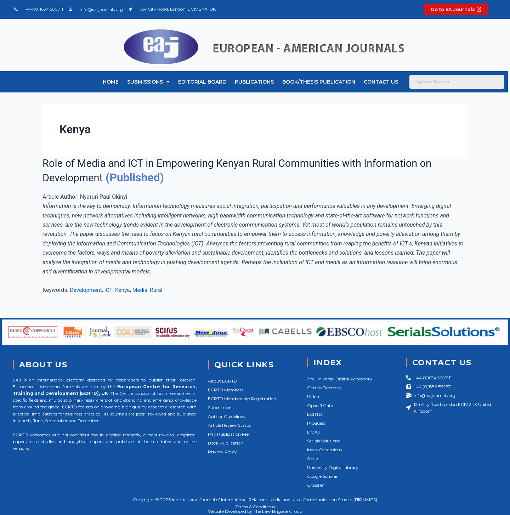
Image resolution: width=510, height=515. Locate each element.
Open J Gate (320, 405)
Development (86, 290)
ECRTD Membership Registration (242, 398)
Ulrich (313, 396)
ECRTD (314, 414)
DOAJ (313, 432)
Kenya (123, 290)
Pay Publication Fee (228, 434)
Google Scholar (322, 476)
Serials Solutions (323, 440)
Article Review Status (229, 425)
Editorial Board (202, 82)
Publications (254, 82)
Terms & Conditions (255, 506)
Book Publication (225, 443)
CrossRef (316, 485)
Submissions (148, 81)
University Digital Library (332, 467)
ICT (109, 290)
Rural (158, 290)
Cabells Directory (324, 387)
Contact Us (381, 82)
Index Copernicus (324, 449)
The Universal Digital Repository (339, 378)
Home (111, 82)
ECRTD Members (225, 389)
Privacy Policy (222, 451)
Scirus (313, 458)
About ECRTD (222, 381)
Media (141, 290)
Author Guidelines (226, 416)
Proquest (316, 423)
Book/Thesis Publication (318, 82)
